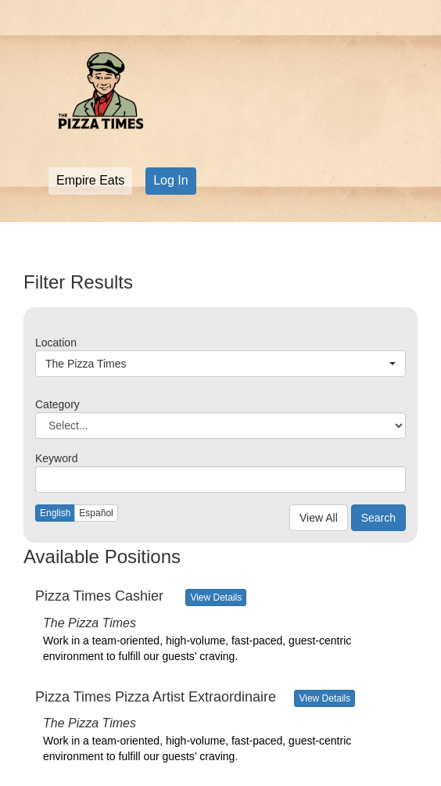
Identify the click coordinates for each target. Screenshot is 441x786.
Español (96, 513)
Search (378, 517)
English (55, 513)
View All (318, 517)
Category (57, 404)
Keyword (56, 458)
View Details (216, 597)
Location (56, 342)
